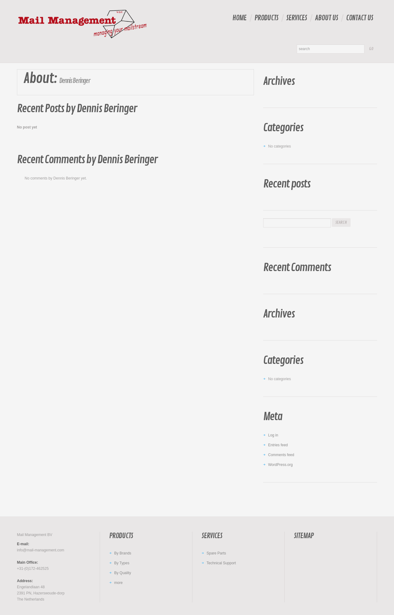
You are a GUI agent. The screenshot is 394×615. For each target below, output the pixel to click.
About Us (326, 18)
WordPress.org (280, 465)
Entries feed (278, 445)
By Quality (122, 573)
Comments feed (281, 455)
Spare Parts (216, 553)
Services (296, 18)
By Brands (122, 553)
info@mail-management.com (40, 550)
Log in (273, 435)
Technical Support (221, 563)
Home (239, 18)
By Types (121, 563)
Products (266, 18)
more (118, 583)
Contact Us (359, 18)
